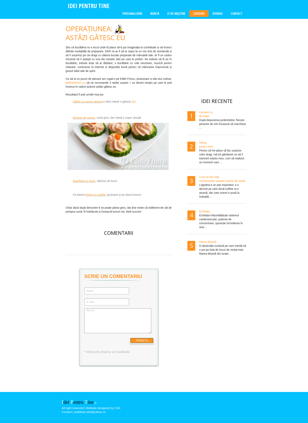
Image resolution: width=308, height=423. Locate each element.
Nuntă (154, 13)
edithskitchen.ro (75, 82)
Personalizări (132, 13)
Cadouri (199, 13)
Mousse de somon (84, 117)
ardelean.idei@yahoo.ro (90, 412)
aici (134, 101)
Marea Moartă (207, 241)
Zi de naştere (176, 13)
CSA (117, 408)
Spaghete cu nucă (84, 181)
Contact (236, 13)
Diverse (218, 13)
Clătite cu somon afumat (87, 101)
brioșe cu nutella (95, 194)
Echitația (204, 211)
